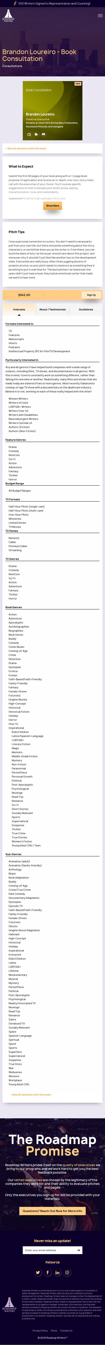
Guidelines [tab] (86, 309)
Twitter (38, 1272)
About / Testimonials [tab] (52, 309)
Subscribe (78, 1250)
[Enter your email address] (52, 1250)
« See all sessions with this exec (25, 148)
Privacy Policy (40, 1330)
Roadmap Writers (8, 15)
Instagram (67, 1272)
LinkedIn (57, 1272)
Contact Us (66, 1330)
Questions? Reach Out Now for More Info (52, 1211)
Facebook (48, 1272)
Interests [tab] (19, 309)
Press (54, 1330)
